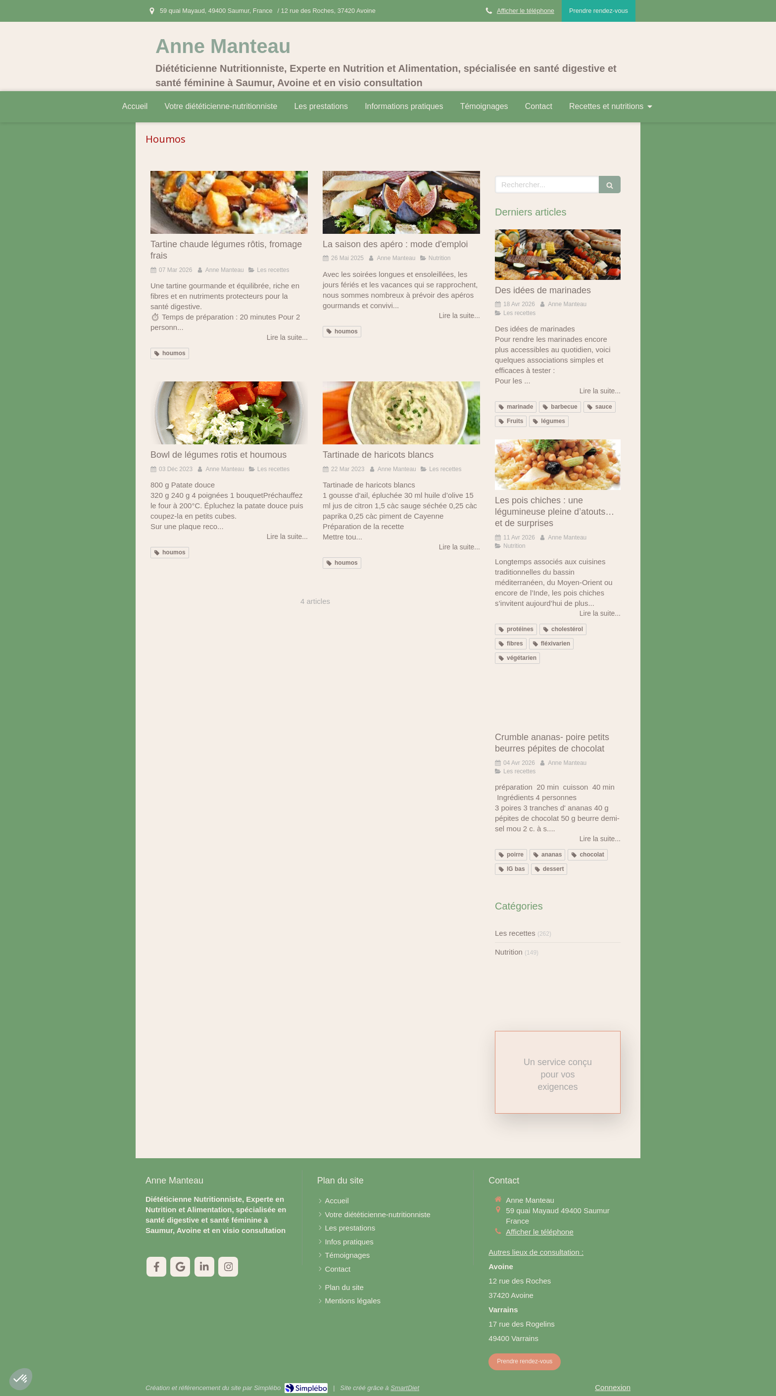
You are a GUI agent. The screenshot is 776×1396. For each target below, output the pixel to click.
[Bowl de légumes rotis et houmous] (229, 412)
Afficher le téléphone (525, 10)
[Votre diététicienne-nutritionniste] (377, 1214)
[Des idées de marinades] (558, 254)
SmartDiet (404, 1388)
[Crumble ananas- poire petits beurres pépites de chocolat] (558, 701)
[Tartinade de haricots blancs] (401, 412)
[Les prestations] (350, 1228)
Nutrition (509, 952)
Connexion (612, 1387)
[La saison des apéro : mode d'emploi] (401, 202)
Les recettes (515, 933)
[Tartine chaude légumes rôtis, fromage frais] (229, 202)
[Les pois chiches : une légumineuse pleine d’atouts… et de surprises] (558, 464)
